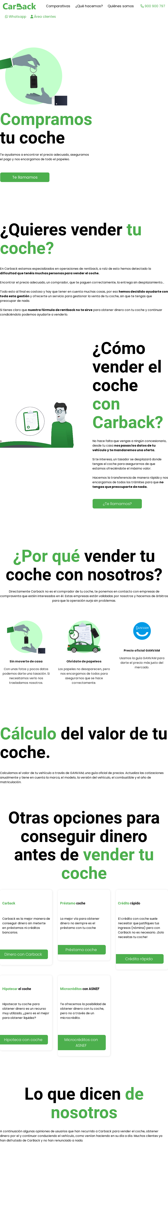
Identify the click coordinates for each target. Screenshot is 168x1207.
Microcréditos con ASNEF (81, 1042)
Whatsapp (15, 16)
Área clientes (43, 16)
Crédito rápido (139, 959)
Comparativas (58, 6)
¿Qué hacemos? (89, 6)
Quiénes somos (121, 6)
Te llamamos (25, 177)
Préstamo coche (81, 949)
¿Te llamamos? (117, 504)
